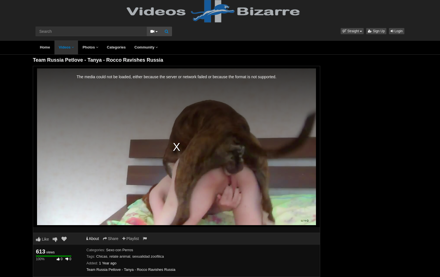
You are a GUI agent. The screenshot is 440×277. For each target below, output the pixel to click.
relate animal (119, 256)
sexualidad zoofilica (148, 256)
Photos (90, 47)
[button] (352, 31)
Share (110, 238)
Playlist (130, 238)
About (92, 238)
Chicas (101, 256)
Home (45, 47)
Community (146, 47)
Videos (66, 47)
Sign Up (376, 31)
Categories (116, 47)
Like (42, 239)
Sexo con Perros (119, 250)
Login (397, 31)
